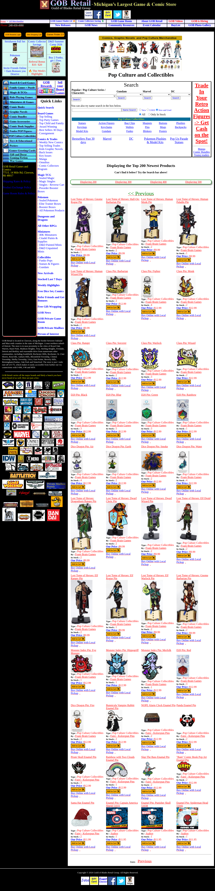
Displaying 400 (158, 181)
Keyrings (82, 127)
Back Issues (45, 152)
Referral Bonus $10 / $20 (37, 63)
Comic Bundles (201, 152)
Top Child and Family (51, 123)
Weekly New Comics (51, 142)
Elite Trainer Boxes (50, 203)
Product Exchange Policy (17, 187)
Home (3, 21)
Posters (163, 131)
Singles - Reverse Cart (51, 184)
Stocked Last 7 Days (50, 279)
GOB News (44, 312)
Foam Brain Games (85, 249)
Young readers (201, 155)
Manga (43, 159)
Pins (147, 127)
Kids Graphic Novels (51, 149)
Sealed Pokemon (48, 200)
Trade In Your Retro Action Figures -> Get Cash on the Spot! (201, 113)
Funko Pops (45, 260)
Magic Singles (47, 181)
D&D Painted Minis (50, 244)
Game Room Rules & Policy (19, 193)
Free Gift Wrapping (49, 306)
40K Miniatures (48, 234)
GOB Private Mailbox (51, 328)
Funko (129, 131)
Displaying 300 (123, 181)
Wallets (130, 127)
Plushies (180, 123)
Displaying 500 (193, 181)
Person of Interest (48, 334)
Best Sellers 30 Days (50, 130)
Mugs (163, 127)
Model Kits (82, 131)
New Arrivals (45, 273)
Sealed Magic (46, 178)
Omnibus (44, 162)
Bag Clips (129, 123)
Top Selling (45, 116)
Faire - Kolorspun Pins (122, 736)
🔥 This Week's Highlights (37, 72)
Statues (82, 123)
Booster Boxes (47, 207)
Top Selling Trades (49, 145)
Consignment (46, 133)
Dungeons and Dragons (46, 218)
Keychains (106, 127)
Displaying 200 (88, 181)
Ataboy (114, 833)
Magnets (147, 123)
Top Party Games (48, 120)
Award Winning (48, 126)
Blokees (147, 131)
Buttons (163, 123)
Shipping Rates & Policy (16, 181)
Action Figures (107, 123)
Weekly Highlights (49, 285)
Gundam (44, 267)
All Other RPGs (47, 225)
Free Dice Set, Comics (51, 291)
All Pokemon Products (51, 210)
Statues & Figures (49, 263)
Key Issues (45, 155)
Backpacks (180, 127)
